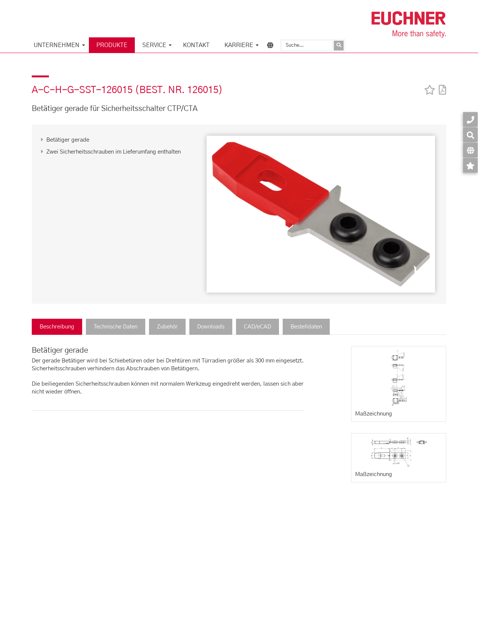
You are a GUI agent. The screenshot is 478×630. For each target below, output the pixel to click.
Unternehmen (57, 45)
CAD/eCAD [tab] (257, 327)
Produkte (111, 45)
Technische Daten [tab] (115, 327)
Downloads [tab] (210, 327)
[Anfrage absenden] (339, 45)
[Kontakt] (470, 119)
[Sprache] (470, 150)
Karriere (238, 45)
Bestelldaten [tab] (306, 327)
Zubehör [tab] (167, 327)
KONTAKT (196, 45)
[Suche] (307, 45)
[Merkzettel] (470, 165)
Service (154, 45)
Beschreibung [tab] (57, 327)
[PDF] (440, 85)
